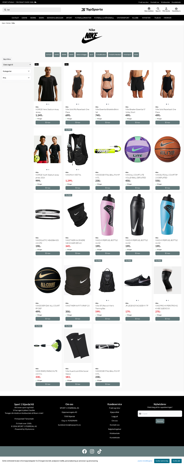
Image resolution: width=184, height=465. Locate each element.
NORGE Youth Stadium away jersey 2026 (47, 176)
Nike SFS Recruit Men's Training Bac (104, 307)
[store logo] (92, 9)
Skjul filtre (7, 59)
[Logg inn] (149, 9)
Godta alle (176, 461)
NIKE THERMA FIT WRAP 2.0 (77, 305)
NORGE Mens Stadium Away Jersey (47, 110)
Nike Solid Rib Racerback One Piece (77, 110)
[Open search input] (158, 9)
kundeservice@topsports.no (69, 425)
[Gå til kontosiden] (166, 9)
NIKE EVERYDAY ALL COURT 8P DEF (48, 307)
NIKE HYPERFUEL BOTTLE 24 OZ (106, 241)
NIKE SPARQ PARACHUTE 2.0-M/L (46, 372)
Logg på (115, 416)
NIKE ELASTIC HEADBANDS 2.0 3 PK (47, 241)
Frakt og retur (144, 2)
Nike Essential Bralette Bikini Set (107, 110)
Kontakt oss (155, 2)
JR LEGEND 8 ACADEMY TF (136, 305)
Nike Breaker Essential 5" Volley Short (135, 110)
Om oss (115, 420)
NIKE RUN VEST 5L (73, 175)
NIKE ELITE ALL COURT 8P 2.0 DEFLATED (166, 176)
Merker (167, 18)
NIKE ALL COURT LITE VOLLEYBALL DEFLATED (135, 176)
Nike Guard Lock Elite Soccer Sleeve (76, 372)
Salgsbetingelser (114, 429)
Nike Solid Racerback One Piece (165, 110)
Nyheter (146, 18)
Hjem (3, 23)
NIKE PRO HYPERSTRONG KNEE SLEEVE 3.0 (166, 307)
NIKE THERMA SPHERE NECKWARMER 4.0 (75, 241)
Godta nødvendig (162, 461)
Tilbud (157, 18)
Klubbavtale (165, 2)
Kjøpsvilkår (114, 412)
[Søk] (31, 9)
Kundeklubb (176, 2)
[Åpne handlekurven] (176, 9)
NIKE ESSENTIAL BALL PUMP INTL (107, 176)
